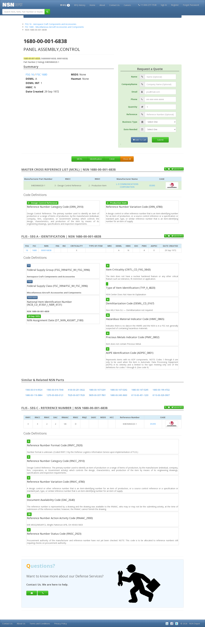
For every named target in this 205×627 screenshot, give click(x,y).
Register (175, 5)
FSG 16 (30, 74)
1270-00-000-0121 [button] (55, 395)
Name (134, 76)
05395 (152, 185)
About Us (21, 623)
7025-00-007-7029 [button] (76, 395)
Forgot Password (191, 5)
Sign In (164, 5)
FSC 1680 (41, 74)
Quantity (132, 106)
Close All (127, 159)
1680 (34, 250)
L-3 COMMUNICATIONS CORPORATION (127, 185)
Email (134, 91)
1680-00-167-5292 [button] (118, 389)
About (102, 5)
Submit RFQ (177, 169)
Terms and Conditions (40, 623)
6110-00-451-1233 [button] (139, 395)
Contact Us (114, 5)
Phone (134, 99)
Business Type (129, 121)
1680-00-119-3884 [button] (33, 395)
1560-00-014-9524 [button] (33, 389)
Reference (132, 114)
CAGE (112, 159)
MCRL (79, 159)
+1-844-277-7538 (147, 5)
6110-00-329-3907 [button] (161, 395)
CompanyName (129, 84)
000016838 (46, 250)
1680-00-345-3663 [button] (118, 395)
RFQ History (79, 5)
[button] (65, 4)
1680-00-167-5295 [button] (139, 389)
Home (92, 5)
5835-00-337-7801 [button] (97, 395)
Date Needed (130, 129)
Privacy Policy (60, 623)
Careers (127, 5)
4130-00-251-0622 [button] (76, 389)
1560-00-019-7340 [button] (55, 389)
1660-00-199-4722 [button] (161, 389)
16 (27, 250)
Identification (96, 159)
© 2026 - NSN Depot (190, 623)
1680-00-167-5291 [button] (97, 389)
